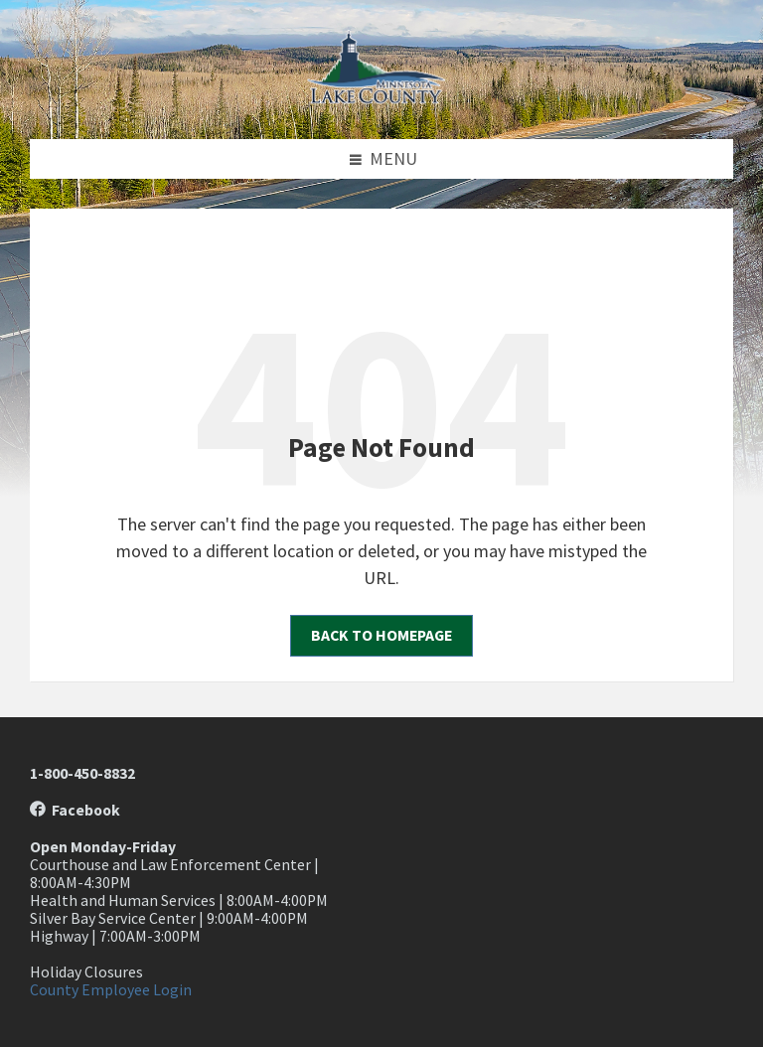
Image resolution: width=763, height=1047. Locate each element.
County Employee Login (111, 989)
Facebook (75, 810)
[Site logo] (381, 97)
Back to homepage (381, 635)
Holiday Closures (86, 972)
